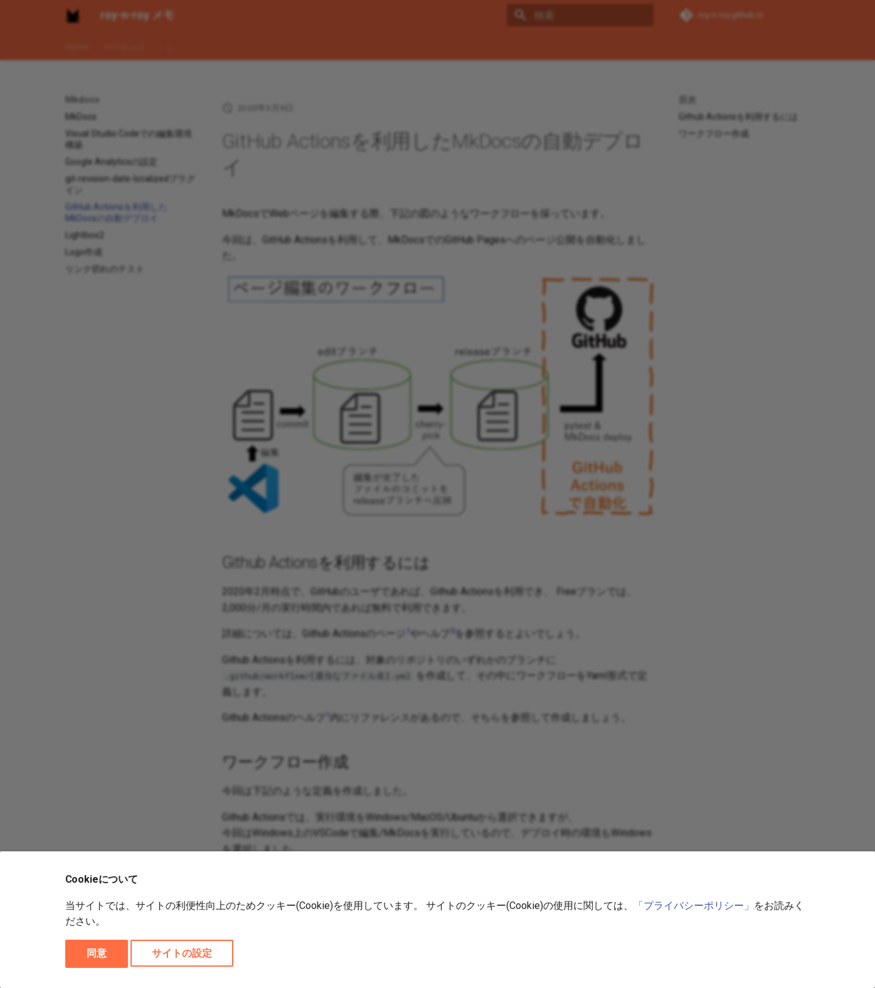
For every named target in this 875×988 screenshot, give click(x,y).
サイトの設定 (182, 953)
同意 (97, 953)
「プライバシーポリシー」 (694, 906)
